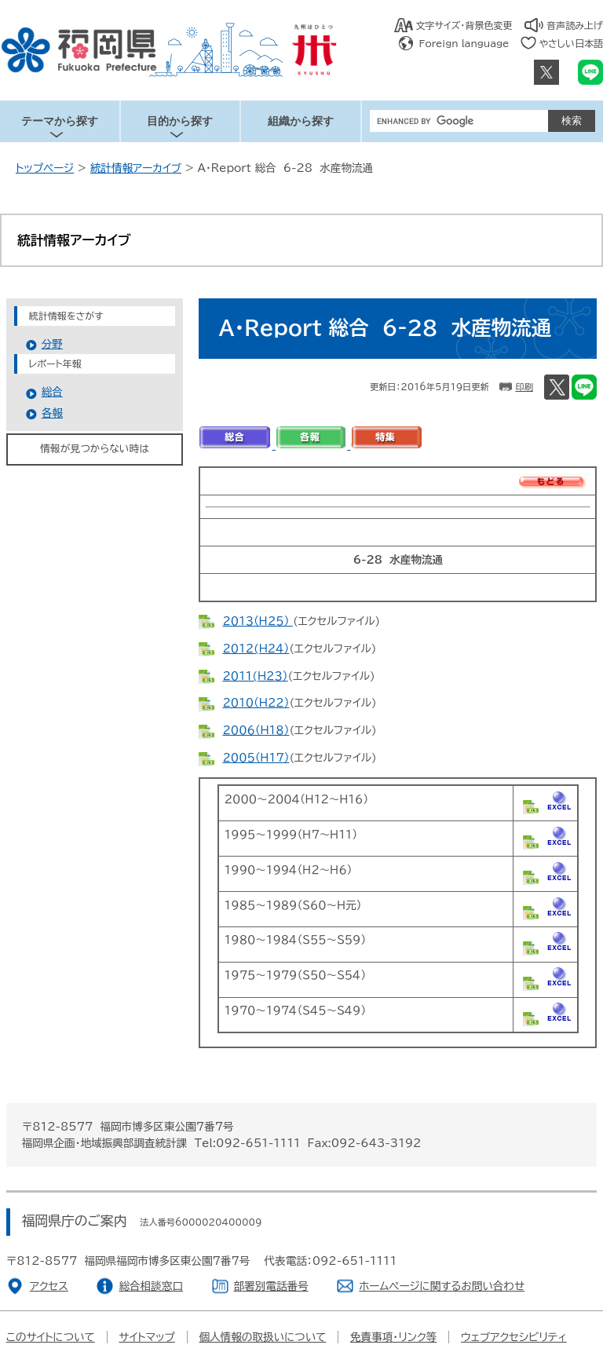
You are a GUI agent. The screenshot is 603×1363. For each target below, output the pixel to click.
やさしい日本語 (571, 43)
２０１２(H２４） (255, 648)
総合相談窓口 (151, 1286)
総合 (52, 391)
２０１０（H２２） (255, 702)
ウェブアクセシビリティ (514, 1337)
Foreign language (464, 43)
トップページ (45, 168)
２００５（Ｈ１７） (255, 757)
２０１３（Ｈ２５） (257, 621)
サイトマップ (147, 1337)
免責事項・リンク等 (393, 1337)
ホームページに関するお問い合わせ (441, 1286)
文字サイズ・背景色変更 (464, 25)
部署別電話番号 (271, 1286)
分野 (52, 343)
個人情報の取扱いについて (262, 1337)
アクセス (49, 1286)
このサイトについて (50, 1337)
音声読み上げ (574, 25)
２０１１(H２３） (254, 676)
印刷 (523, 386)
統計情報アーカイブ (135, 168)
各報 (52, 412)
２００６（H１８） (255, 730)
